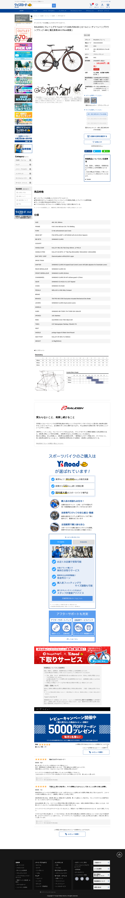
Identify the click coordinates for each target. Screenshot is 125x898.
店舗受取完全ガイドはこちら (72, 598)
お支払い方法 (22, 192)
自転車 (21, 10)
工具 (57, 865)
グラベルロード (21, 884)
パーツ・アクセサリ (49, 10)
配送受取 (83, 542)
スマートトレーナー (61, 873)
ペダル (38, 873)
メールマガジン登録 (81, 875)
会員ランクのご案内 (81, 862)
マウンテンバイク (22, 873)
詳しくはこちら (72, 639)
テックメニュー (60, 883)
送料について (22, 196)
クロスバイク (20, 867)
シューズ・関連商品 (42, 886)
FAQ (20, 204)
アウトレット (90, 10)
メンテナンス (62, 10)
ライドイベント (60, 881)
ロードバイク (20, 865)
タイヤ (38, 867)
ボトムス (38, 883)
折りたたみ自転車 (22, 870)
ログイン (99, 747)
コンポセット (40, 870)
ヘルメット (39, 878)
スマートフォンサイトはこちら (49, 892)
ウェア (35, 10)
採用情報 (77, 869)
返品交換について (23, 200)
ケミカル (58, 867)
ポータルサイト (79, 872)
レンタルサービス (61, 886)
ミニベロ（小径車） (22, 887)
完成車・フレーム (21, 160)
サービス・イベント (103, 10)
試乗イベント (59, 878)
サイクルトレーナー (76, 10)
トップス (38, 881)
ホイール (38, 865)
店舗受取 (61, 542)
